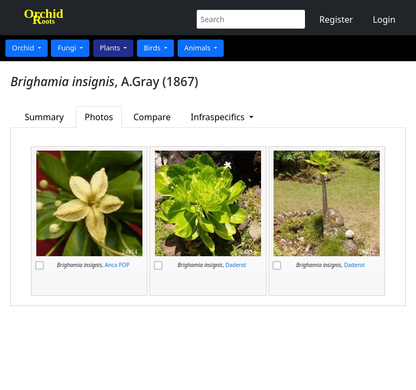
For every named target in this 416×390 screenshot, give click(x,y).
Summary (43, 117)
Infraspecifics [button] (219, 117)
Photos (98, 117)
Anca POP (117, 265)
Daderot (235, 265)
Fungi (67, 48)
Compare (152, 117)
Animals (198, 48)
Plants (111, 48)
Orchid (24, 48)
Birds (153, 48)
